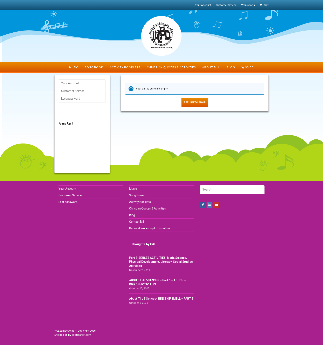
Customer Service (72, 91)
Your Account (70, 83)
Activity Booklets (140, 202)
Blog (132, 215)
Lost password (70, 98)
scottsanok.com (81, 334)
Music (133, 188)
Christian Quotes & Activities (147, 208)
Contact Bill (136, 221)
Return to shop (195, 102)
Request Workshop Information (149, 228)
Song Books (137, 195)
